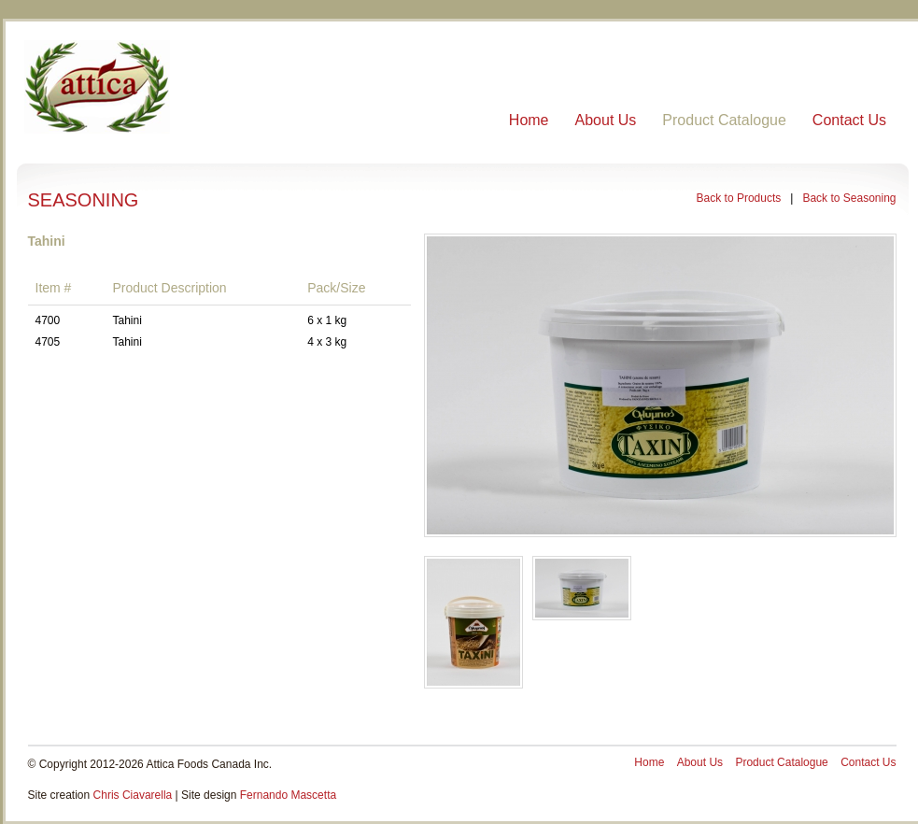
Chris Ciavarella (133, 795)
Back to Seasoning (849, 198)
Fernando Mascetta (288, 795)
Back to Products (739, 198)
